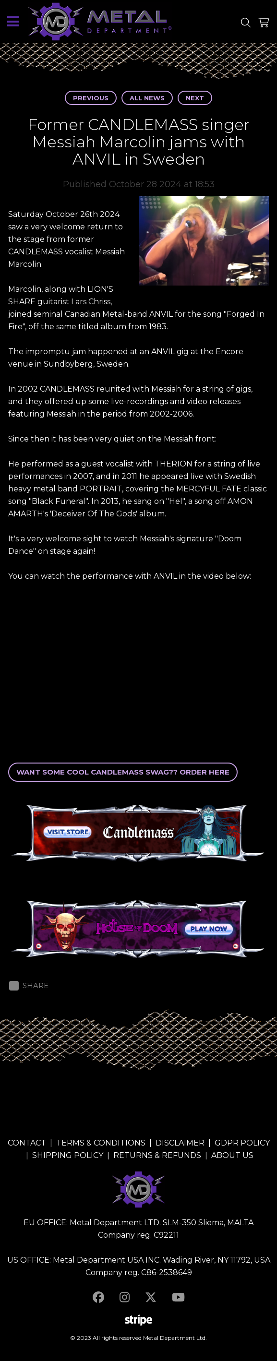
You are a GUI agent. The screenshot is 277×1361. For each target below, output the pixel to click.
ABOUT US (232, 1155)
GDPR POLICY (242, 1142)
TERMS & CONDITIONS (100, 1142)
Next (195, 98)
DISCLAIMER (180, 1142)
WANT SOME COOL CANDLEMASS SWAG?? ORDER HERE (122, 771)
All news (147, 98)
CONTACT (27, 1142)
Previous (90, 98)
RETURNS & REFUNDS (157, 1155)
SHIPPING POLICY (67, 1155)
